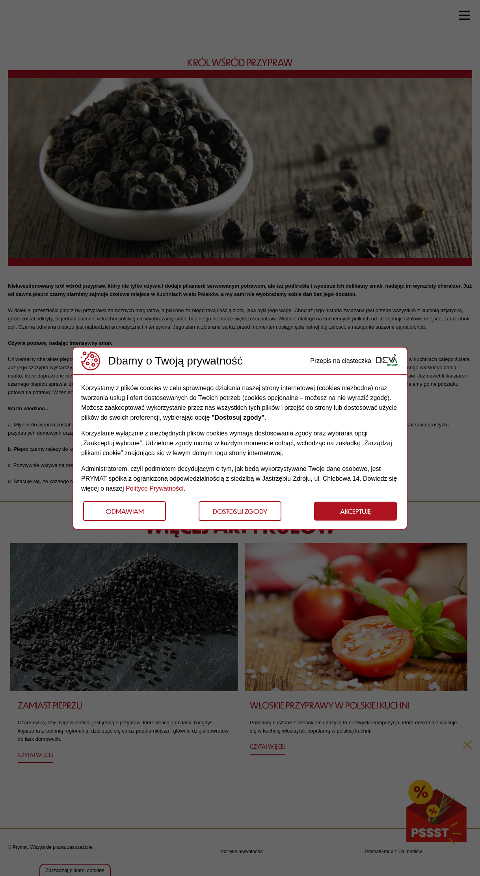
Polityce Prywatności (155, 488)
